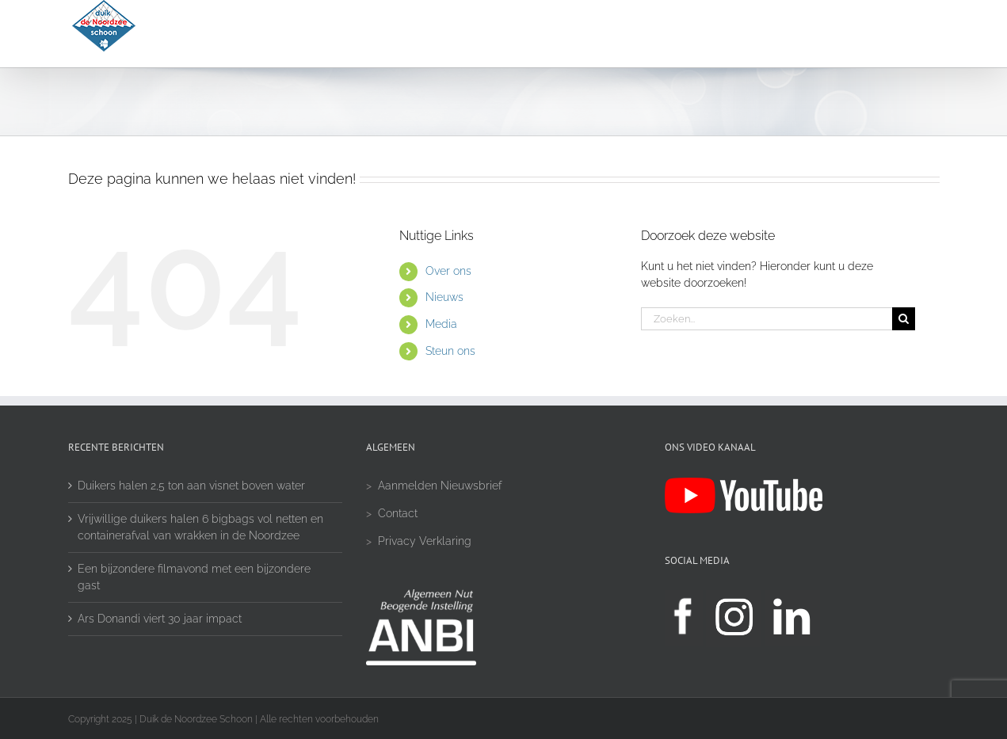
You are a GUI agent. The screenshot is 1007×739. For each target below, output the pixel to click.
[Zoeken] (903, 318)
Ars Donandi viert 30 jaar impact (160, 618)
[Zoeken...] (767, 318)
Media (441, 324)
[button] (894, 33)
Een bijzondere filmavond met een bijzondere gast (194, 577)
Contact (398, 513)
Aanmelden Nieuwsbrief (440, 485)
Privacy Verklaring (424, 541)
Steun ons (450, 351)
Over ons (448, 271)
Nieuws (444, 297)
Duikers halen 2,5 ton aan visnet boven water (191, 485)
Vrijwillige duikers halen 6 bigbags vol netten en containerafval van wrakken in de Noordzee (200, 527)
